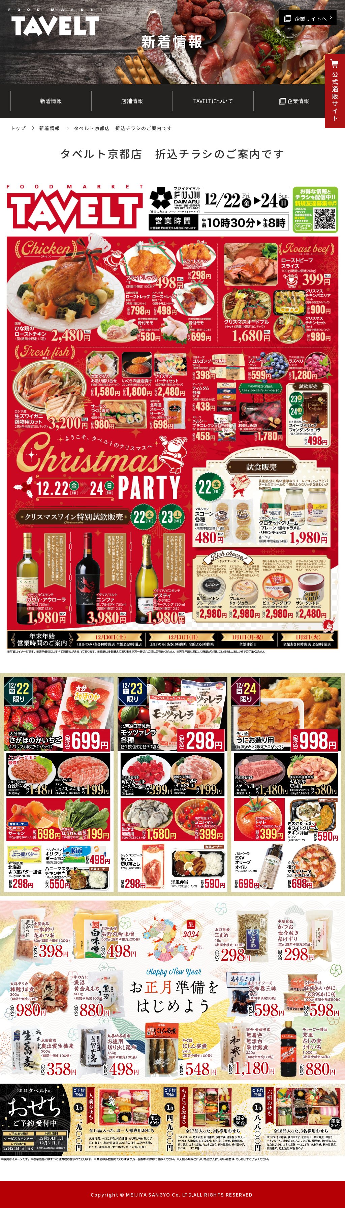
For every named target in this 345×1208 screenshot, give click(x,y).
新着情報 (49, 128)
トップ (18, 128)
